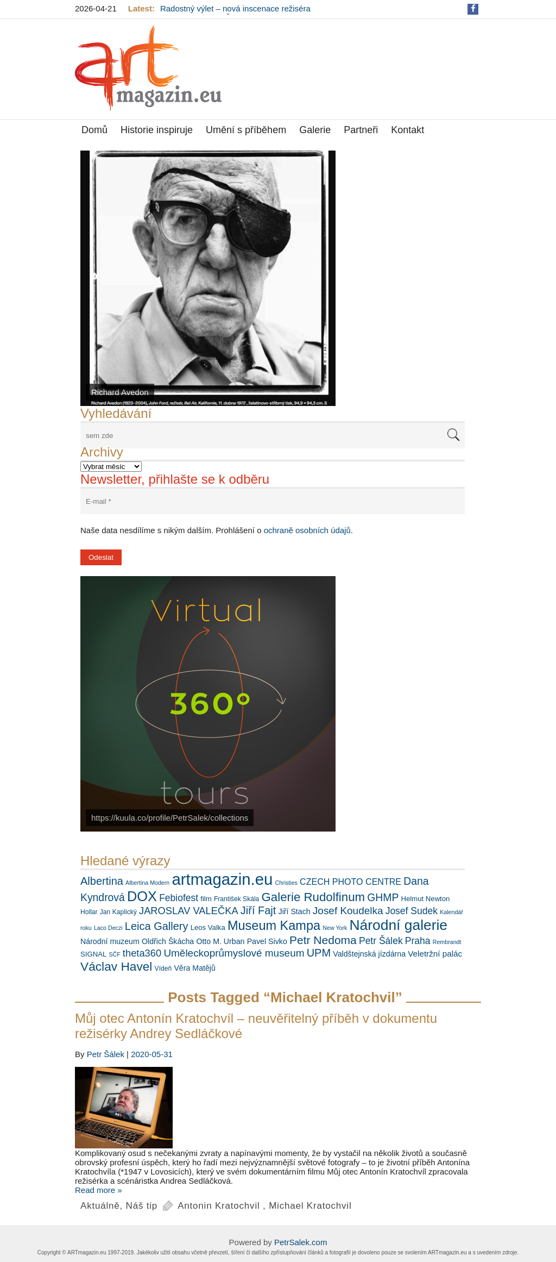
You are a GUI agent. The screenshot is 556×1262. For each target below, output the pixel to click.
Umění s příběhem (246, 129)
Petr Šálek (105, 1054)
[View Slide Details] (208, 278)
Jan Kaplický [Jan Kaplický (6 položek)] (118, 912)
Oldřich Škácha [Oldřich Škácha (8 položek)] (168, 941)
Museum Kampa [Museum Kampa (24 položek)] (274, 926)
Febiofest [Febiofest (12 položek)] (178, 897)
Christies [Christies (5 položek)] (286, 882)
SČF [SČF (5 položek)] (114, 954)
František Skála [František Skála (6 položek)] (236, 899)
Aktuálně (100, 1206)
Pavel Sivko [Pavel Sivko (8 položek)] (267, 941)
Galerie (315, 129)
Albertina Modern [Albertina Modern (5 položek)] (147, 882)
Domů (94, 129)
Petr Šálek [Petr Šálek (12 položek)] (381, 940)
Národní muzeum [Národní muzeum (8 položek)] (110, 941)
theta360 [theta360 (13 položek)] (142, 953)
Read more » (98, 1190)
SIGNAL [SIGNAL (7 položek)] (93, 954)
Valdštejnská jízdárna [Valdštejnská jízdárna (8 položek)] (369, 953)
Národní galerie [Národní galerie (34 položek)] (399, 925)
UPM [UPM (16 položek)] (319, 953)
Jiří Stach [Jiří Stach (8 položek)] (295, 911)
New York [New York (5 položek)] (335, 927)
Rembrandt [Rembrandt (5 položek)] (447, 942)
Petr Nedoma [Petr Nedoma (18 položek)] (323, 940)
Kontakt (407, 129)
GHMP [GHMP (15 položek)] (383, 897)
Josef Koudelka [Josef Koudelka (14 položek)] (348, 910)
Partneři (361, 129)
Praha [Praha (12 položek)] (418, 940)
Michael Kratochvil (310, 1206)
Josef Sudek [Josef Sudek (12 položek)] (412, 910)
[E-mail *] (272, 501)
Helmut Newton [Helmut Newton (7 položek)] (425, 899)
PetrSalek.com (300, 1242)
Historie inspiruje (157, 129)
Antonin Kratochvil (219, 1206)
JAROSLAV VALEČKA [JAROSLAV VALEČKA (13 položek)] (188, 910)
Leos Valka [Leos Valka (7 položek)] (208, 927)
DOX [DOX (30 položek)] (142, 896)
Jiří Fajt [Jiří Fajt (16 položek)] (258, 910)
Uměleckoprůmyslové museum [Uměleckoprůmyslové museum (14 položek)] (233, 953)
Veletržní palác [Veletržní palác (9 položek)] (435, 953)
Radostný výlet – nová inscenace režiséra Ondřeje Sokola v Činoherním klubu (235, 13)
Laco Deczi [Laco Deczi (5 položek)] (108, 927)
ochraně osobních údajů (307, 530)
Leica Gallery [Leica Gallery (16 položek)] (156, 926)
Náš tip (142, 1206)
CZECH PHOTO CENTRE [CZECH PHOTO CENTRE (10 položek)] (350, 881)
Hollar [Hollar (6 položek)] (89, 912)
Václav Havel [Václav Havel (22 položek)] (116, 966)
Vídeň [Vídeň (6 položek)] (163, 968)
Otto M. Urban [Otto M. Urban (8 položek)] (220, 941)
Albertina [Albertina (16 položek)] (101, 881)
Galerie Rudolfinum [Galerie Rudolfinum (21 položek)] (313, 897)
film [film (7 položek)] (205, 899)
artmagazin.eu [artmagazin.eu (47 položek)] (222, 879)
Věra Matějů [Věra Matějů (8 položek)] (195, 968)
